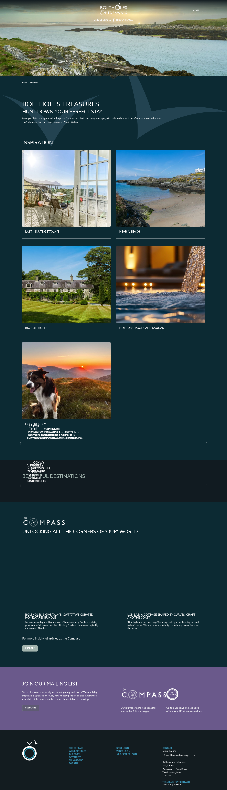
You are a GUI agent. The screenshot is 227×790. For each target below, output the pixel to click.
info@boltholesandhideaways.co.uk (178, 755)
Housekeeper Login (126, 754)
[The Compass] (144, 702)
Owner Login (123, 751)
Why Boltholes (77, 751)
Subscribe (30, 708)
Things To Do (76, 760)
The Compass (76, 748)
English (166, 785)
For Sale (73, 764)
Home (24, 83)
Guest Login (122, 748)
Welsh (177, 785)
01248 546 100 (169, 752)
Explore (30, 648)
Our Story (74, 754)
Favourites (75, 757)
